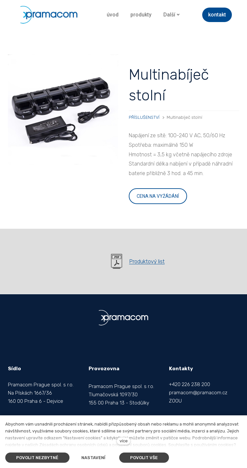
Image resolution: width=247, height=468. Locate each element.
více (124, 440)
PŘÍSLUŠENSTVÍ (144, 117)
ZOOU (175, 401)
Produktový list (147, 261)
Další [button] (171, 15)
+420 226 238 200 (189, 384)
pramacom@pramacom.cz (198, 393)
